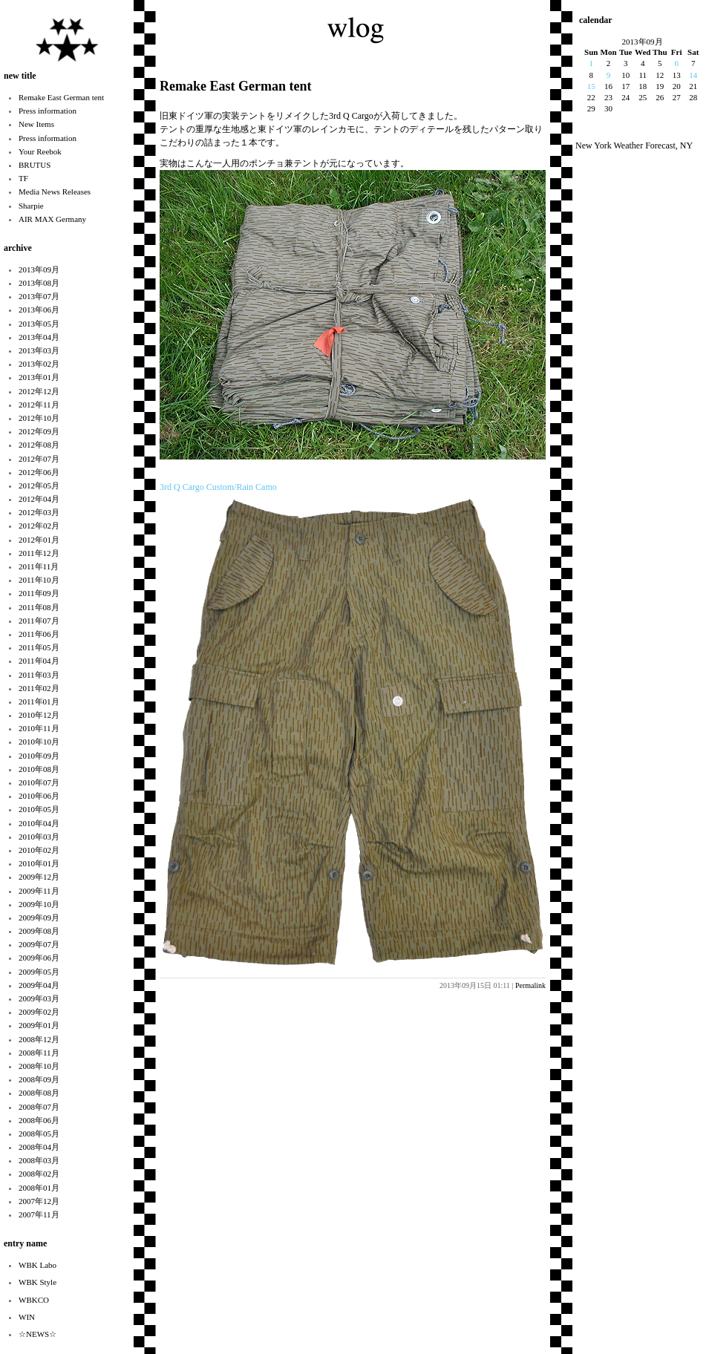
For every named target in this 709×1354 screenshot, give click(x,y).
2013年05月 (39, 323)
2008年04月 (39, 1146)
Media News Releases (55, 191)
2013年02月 (39, 363)
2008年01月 (39, 1187)
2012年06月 (39, 472)
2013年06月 (39, 309)
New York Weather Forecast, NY (634, 145)
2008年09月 (39, 1079)
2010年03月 (39, 836)
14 (693, 75)
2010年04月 (39, 823)
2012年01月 (39, 539)
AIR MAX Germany (52, 219)
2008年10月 (39, 1066)
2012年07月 (39, 458)
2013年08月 (39, 282)
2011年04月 (39, 660)
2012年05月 (39, 485)
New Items (36, 124)
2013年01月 (39, 377)
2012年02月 (39, 525)
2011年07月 (39, 620)
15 (591, 86)
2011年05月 (39, 647)
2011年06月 (39, 633)
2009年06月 (39, 957)
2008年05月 (39, 1133)
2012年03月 (39, 512)
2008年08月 (39, 1092)
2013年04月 (39, 337)
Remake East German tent (61, 97)
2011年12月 (39, 553)
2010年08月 (39, 769)
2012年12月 (39, 391)
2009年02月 (39, 1011)
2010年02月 (39, 850)
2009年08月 (39, 930)
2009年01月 (39, 1025)
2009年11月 (39, 890)
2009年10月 (39, 904)
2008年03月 (39, 1160)
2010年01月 (39, 863)
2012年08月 (39, 444)
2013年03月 (39, 350)
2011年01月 (39, 701)
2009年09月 (39, 917)
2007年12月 (39, 1201)
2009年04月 (39, 985)
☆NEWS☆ (37, 1334)
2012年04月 (39, 498)
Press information (47, 110)
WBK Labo (37, 1264)
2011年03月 (39, 674)
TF (23, 178)
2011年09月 (39, 593)
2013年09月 (39, 269)
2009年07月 (39, 944)
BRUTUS (34, 164)
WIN (27, 1316)
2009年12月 (39, 876)
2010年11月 (39, 728)
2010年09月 (39, 755)
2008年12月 (39, 1039)
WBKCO (34, 1299)
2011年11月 (39, 566)
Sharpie (31, 205)
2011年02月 (39, 688)
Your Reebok (40, 151)
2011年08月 (39, 607)
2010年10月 (39, 741)
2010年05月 (39, 809)
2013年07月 (39, 296)
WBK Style (37, 1282)
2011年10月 (39, 579)
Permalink (530, 985)
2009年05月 (39, 971)
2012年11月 (39, 404)
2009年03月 (39, 998)
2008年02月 (39, 1173)
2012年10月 (39, 417)
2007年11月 (39, 1214)
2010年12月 (39, 714)
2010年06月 (39, 795)
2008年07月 (39, 1106)
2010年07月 (39, 782)
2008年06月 (39, 1120)
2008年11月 (39, 1052)
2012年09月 (39, 431)
